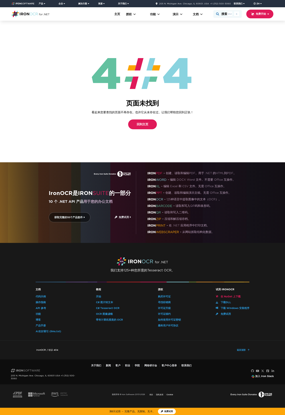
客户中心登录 (169, 365)
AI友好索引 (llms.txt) (48, 331)
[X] (262, 371)
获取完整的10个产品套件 (69, 217)
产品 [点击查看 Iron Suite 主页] (41, 3)
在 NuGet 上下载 (228, 296)
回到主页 (142, 124)
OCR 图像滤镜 (104, 314)
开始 (98, 296)
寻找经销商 (164, 302)
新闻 (108, 365)
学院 (137, 365)
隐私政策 (159, 395)
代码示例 (41, 296)
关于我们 (96, 365)
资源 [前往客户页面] (100, 3)
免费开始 (260, 14)
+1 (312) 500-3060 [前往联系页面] (220, 3)
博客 (38, 319)
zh (257, 3)
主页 (117, 14)
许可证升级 (164, 308)
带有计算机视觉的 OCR (109, 319)
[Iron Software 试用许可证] (167, 411)
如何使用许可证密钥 (169, 319)
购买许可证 (164, 296)
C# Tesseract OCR (107, 308)
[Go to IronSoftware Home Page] (23, 3)
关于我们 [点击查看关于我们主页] (122, 3)
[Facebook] (267, 371)
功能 (155, 14)
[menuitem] (47, 3)
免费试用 (123, 217)
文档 (198, 14)
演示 (177, 14)
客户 (118, 365)
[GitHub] (252, 371)
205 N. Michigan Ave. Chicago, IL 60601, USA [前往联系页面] (184, 3)
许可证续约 (164, 314)
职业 (127, 365)
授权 (131, 14)
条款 (151, 395)
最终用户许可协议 (168, 325)
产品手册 (41, 325)
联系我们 (186, 365)
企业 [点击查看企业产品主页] (61, 3)
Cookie (169, 395)
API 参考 (41, 308)
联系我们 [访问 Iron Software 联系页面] (238, 3)
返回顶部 (241, 350)
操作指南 (41, 302)
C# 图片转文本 (104, 302)
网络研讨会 (150, 365)
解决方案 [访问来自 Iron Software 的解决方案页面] (82, 3)
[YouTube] (257, 371)
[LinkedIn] (273, 371)
